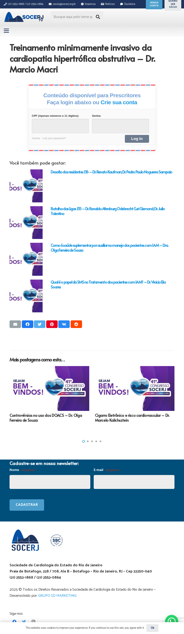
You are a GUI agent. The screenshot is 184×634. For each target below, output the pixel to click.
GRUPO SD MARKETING (57, 596)
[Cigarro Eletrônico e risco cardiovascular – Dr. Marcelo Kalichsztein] (135, 388)
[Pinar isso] (52, 324)
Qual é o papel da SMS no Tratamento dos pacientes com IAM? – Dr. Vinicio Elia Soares (108, 284)
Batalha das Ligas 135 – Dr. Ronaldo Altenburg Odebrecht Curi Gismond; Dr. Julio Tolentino (107, 211)
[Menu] (6, 30)
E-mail (106, 470)
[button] (83, 441)
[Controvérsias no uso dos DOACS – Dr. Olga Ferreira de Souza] (49, 388)
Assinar (36, 138)
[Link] (24, 17)
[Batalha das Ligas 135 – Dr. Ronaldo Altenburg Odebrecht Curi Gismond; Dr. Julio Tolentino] (26, 222)
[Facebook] (14, 621)
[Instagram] (33, 621)
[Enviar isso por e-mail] (15, 324)
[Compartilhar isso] (27, 324)
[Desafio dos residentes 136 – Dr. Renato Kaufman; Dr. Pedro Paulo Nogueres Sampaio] (26, 185)
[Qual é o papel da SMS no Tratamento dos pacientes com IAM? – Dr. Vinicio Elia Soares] (26, 296)
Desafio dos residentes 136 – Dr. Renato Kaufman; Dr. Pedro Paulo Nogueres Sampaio (111, 171)
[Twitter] (24, 621)
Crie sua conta (119, 102)
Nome (22, 470)
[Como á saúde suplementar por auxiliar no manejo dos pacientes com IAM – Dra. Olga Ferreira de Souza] (26, 259)
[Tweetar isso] (39, 324)
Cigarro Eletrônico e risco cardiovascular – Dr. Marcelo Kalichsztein (132, 418)
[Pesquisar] (98, 17)
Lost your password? (54, 138)
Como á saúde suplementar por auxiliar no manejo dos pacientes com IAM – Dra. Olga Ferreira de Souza (109, 248)
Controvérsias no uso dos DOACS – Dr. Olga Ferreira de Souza (46, 418)
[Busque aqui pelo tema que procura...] (77, 17)
